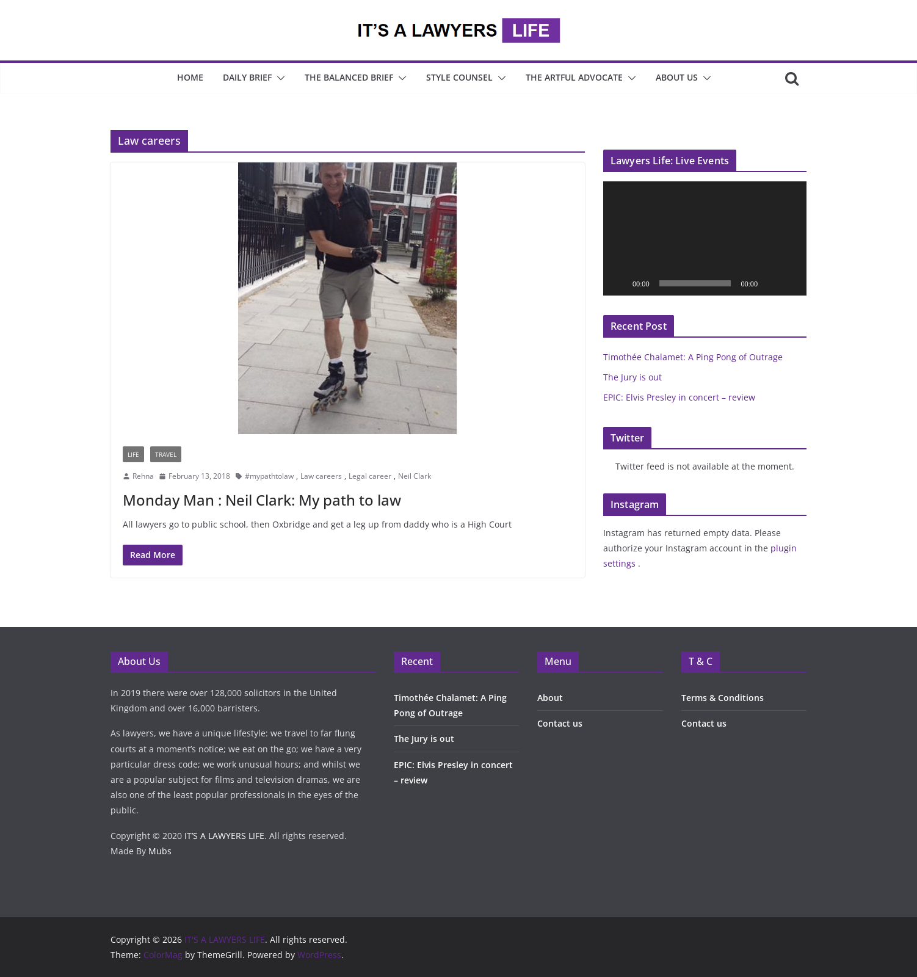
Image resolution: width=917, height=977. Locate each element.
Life (133, 454)
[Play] (619, 283)
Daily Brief (247, 77)
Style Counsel (459, 77)
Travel (165, 454)
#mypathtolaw (269, 476)
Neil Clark (414, 476)
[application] (704, 238)
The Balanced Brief (349, 77)
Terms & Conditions (722, 697)
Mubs (160, 851)
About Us (677, 77)
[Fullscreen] (791, 283)
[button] (278, 78)
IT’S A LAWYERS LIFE (224, 835)
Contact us (559, 723)
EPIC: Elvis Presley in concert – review (679, 397)
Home (190, 77)
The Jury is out (632, 377)
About (550, 697)
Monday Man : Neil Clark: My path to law (262, 500)
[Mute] (771, 283)
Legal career (370, 476)
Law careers (321, 476)
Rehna (143, 476)
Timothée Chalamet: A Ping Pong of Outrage (693, 357)
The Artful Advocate (574, 77)
